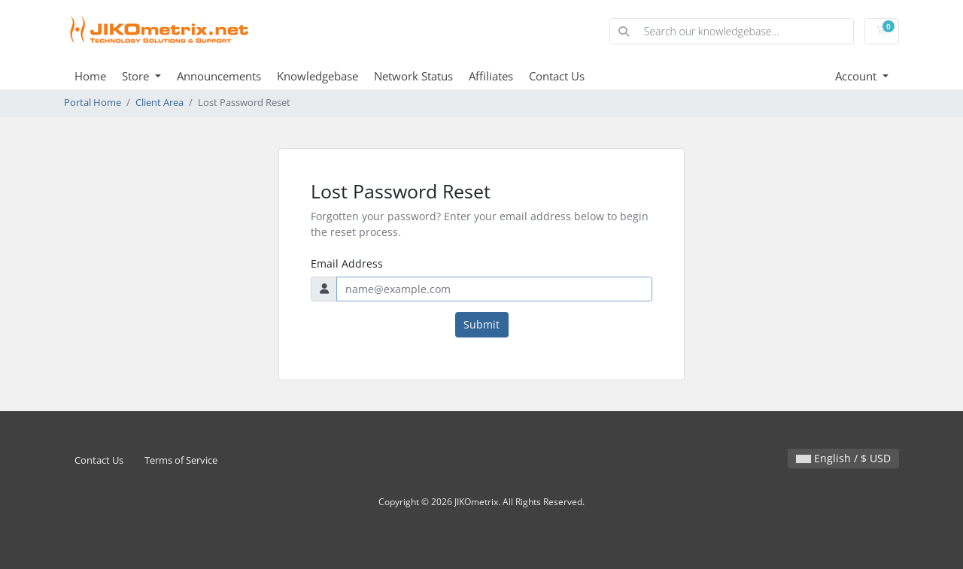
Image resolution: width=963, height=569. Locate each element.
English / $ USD (843, 458)
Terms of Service (180, 460)
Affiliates (491, 75)
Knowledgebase (317, 75)
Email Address (347, 263)
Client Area (159, 102)
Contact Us (557, 75)
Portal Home (92, 102)
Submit (481, 324)
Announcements (219, 75)
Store (137, 75)
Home (90, 75)
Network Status (413, 75)
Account (857, 75)
